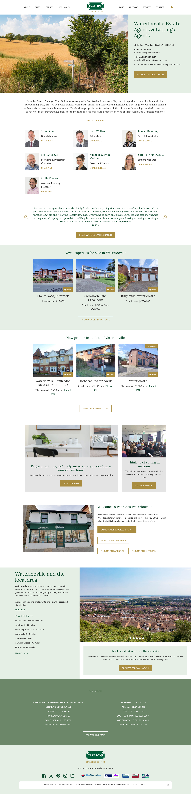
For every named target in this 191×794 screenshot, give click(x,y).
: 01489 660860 (58, 702)
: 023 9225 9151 (58, 707)
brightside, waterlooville (138, 296)
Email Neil (46, 167)
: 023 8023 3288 (133, 715)
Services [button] (147, 7)
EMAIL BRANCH (95, 234)
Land (121, 7)
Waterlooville (138, 381)
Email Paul (96, 140)
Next (165, 217)
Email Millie (47, 191)
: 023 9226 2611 (133, 720)
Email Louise (145, 140)
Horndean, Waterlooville (95, 381)
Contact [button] (160, 7)
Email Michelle (98, 167)
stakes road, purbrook (53, 296)
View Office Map (95, 735)
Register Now (71, 483)
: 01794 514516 (58, 715)
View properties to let (95, 408)
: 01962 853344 (133, 724)
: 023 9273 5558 (58, 720)
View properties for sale (96, 319)
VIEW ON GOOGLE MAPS (113, 540)
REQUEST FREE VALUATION (150, 74)
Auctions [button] (133, 7)
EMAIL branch (117, 529)
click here (119, 784)
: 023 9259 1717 (133, 702)
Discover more (143, 485)
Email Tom (47, 140)
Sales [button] (37, 7)
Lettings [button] (49, 7)
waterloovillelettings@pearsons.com (150, 59)
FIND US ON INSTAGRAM (144, 551)
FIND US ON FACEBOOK (113, 551)
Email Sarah (145, 164)
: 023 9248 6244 (58, 711)
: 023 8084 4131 (133, 711)
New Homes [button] (64, 7)
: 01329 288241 (133, 707)
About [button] (27, 7)
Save (67, 289)
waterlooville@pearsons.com (147, 52)
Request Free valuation (135, 668)
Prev (26, 217)
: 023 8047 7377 (58, 724)
